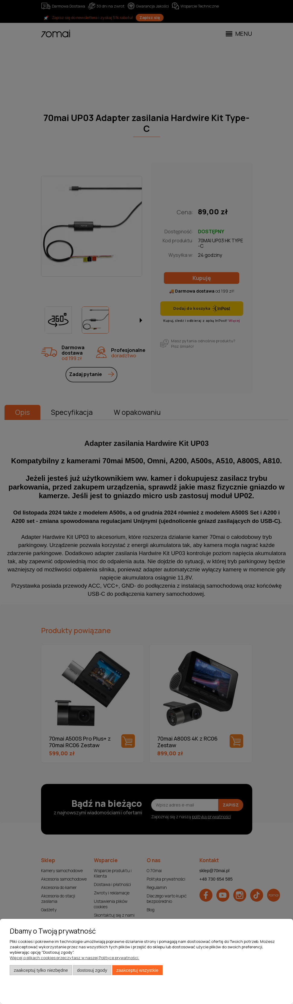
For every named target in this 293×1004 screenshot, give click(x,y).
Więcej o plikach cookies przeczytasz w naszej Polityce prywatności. (74, 957)
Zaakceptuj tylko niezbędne (41, 970)
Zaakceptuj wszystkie (137, 970)
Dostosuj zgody (92, 970)
